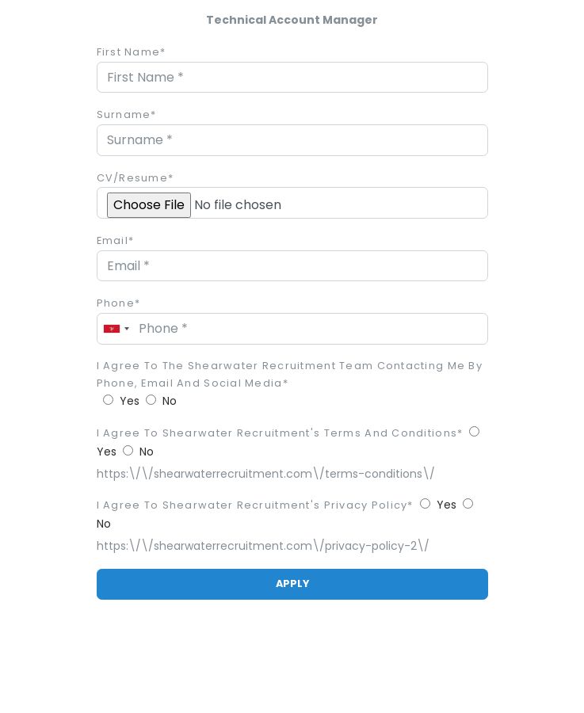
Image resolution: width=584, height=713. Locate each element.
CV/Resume (135, 178)
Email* (116, 240)
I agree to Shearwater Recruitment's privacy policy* (255, 505)
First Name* (131, 52)
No (169, 401)
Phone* (119, 303)
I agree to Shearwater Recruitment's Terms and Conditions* (280, 433)
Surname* (127, 114)
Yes (129, 401)
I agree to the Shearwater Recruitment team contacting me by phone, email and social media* (290, 374)
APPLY (292, 583)
